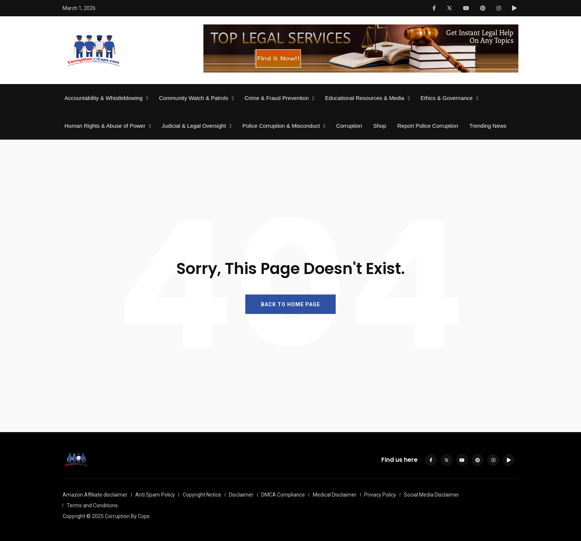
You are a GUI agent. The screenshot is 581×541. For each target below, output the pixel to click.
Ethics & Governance (447, 98)
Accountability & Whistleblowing (103, 98)
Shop (379, 126)
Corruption (349, 126)
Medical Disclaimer (334, 495)
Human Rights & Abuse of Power (104, 126)
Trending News (488, 126)
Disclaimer (241, 495)
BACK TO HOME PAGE (290, 304)
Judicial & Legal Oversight (194, 126)
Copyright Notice (202, 495)
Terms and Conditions (92, 505)
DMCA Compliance (283, 495)
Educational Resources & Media (364, 98)
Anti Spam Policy (155, 495)
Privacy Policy (380, 495)
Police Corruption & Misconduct (281, 126)
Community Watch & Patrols (193, 98)
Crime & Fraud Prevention (277, 98)
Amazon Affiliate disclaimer (95, 495)
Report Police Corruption (427, 126)
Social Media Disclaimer (431, 495)
